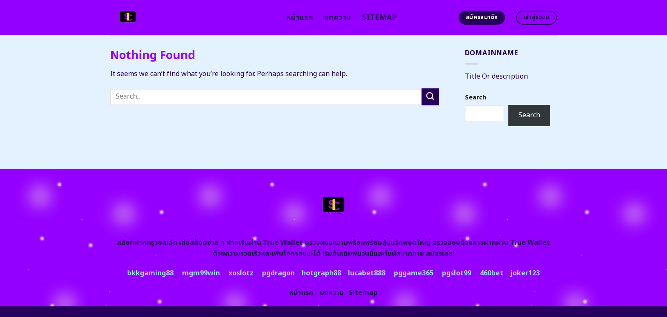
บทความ (337, 17)
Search (475, 97)
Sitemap (379, 17)
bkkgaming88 (150, 273)
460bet (491, 273)
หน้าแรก (299, 17)
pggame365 (413, 273)
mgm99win (201, 273)
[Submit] (430, 96)
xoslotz (241, 273)
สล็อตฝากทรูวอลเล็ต (147, 243)
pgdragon (278, 273)
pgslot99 (456, 273)
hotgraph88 (321, 273)
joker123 (525, 273)
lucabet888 (366, 273)
